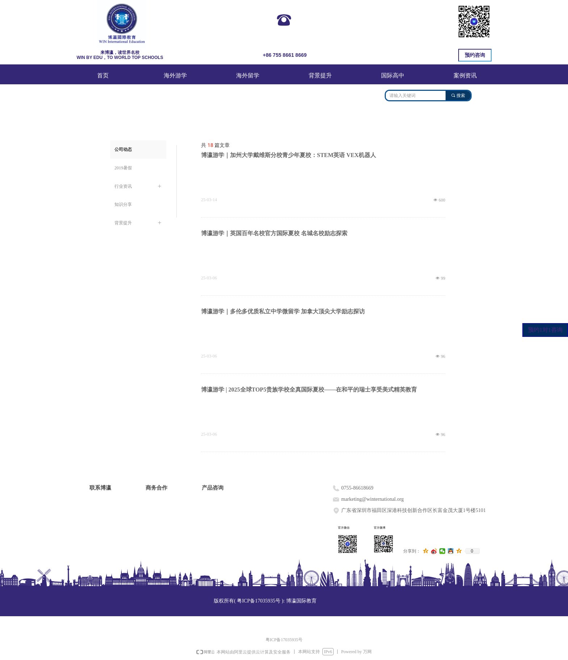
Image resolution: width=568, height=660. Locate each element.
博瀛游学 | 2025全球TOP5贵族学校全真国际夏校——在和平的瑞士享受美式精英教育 (309, 389)
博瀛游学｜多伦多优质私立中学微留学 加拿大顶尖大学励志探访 (283, 311)
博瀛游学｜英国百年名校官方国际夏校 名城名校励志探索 (274, 233)
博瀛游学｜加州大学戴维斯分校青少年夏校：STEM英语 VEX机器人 (288, 155)
